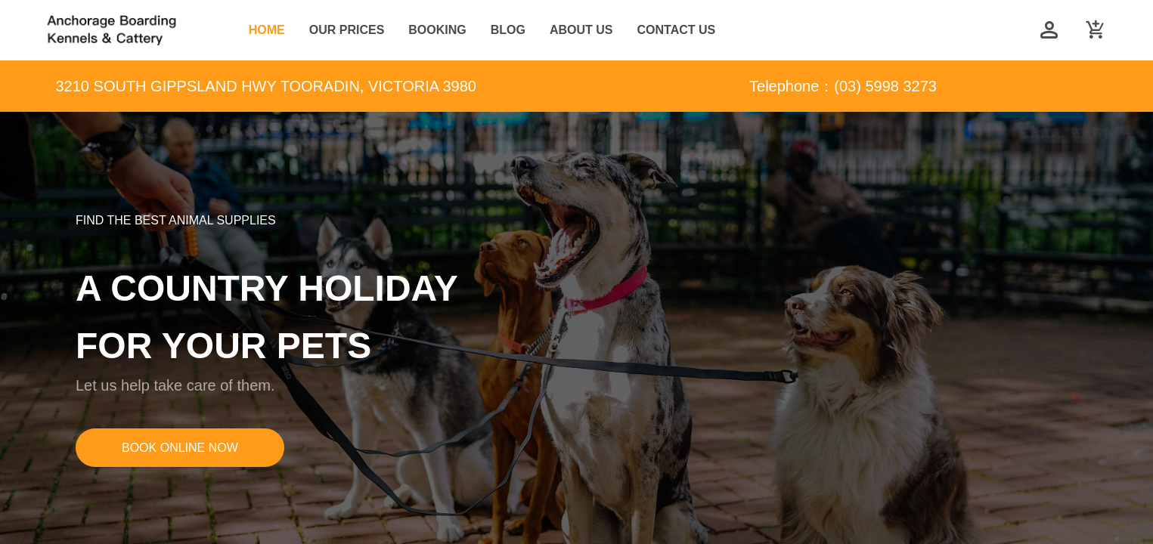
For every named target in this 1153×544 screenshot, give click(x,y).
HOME (267, 29)
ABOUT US (581, 29)
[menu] (625, 30)
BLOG (508, 29)
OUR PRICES (347, 29)
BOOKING (437, 29)
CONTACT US (676, 29)
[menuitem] (267, 30)
